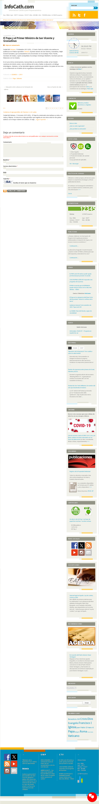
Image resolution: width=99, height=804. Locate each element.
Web (4, 172)
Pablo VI (90, 728)
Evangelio (73, 723)
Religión (77, 732)
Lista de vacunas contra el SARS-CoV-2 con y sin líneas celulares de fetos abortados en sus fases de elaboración (81, 437)
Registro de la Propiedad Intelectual (80, 471)
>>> (79, 189)
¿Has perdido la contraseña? (78, 129)
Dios (79, 69)
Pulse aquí (90, 88)
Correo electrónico (10, 166)
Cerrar (70, 193)
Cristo (83, 718)
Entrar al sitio (73, 123)
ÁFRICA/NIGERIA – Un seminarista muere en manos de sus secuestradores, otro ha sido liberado (48, 763)
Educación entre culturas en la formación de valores (18, 88)
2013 (20, 74)
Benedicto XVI (74, 719)
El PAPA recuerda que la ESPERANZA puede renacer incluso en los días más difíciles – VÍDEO (81, 287)
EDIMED (14, 74)
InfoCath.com (19, 7)
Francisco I (85, 723)
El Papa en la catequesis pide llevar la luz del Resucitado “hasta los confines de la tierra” (28, 20)
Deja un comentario (13, 45)
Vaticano (12, 49)
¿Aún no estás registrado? (77, 126)
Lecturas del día (73, 52)
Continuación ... (74, 246)
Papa (14, 78)
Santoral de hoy (73, 50)
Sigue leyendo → (42, 119)
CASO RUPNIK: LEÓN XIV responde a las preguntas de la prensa (66, 768)
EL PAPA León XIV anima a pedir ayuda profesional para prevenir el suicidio (66, 761)
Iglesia (72, 727)
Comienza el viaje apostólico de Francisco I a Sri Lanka (19, 112)
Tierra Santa (90, 732)
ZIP (92, 491)
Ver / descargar (74, 163)
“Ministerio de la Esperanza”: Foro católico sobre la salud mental (29, 761)
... (70, 364)
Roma (83, 731)
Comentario (7, 142)
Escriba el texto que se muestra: (24, 183)
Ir (95, 7)
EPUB (89, 491)
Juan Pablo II (81, 727)
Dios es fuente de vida (55, 87)
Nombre (6, 160)
